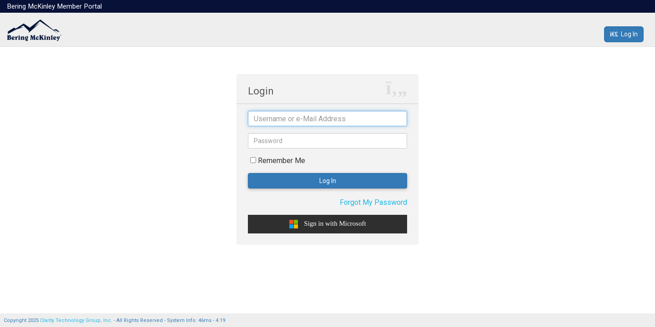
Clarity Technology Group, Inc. (76, 320)
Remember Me (281, 160)
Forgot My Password (373, 202)
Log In (624, 34)
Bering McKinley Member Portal (54, 6)
